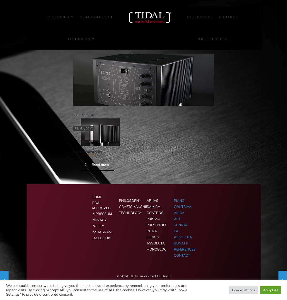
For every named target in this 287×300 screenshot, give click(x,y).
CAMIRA (153, 206)
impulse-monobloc (88, 151)
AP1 (177, 219)
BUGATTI (181, 243)
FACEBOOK (101, 238)
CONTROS (155, 213)
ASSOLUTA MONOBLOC (157, 246)
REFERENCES (184, 249)
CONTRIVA (182, 206)
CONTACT (182, 255)
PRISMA (153, 219)
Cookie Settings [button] (243, 290)
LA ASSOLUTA (183, 234)
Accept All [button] (270, 290)
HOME (97, 197)
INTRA (152, 231)
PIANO (179, 200)
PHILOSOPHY (129, 200)
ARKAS (152, 200)
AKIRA (179, 213)
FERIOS (153, 237)
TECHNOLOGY (129, 213)
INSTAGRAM (102, 232)
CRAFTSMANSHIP (129, 206)
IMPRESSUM (102, 214)
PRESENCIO (156, 225)
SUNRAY (181, 225)
